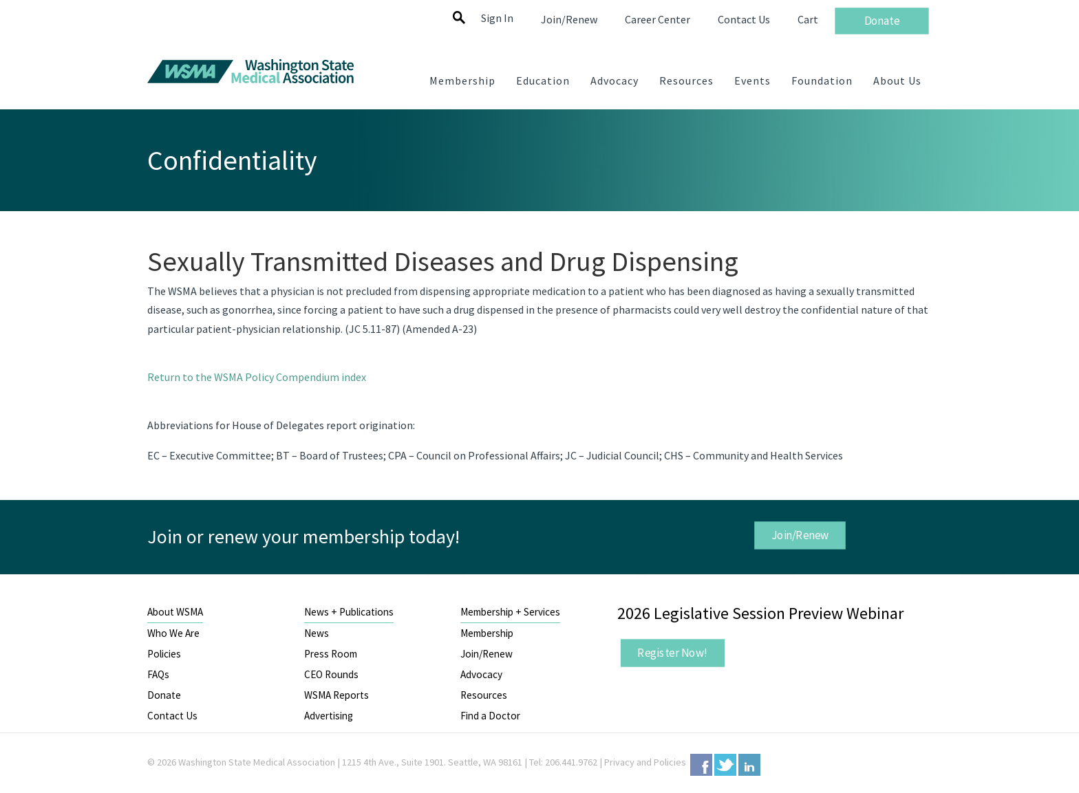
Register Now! (672, 652)
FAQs (158, 674)
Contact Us (172, 715)
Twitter (725, 765)
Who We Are (173, 633)
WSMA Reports (336, 695)
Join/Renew (800, 535)
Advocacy (481, 674)
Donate (164, 695)
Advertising (328, 715)
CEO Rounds (331, 674)
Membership (486, 633)
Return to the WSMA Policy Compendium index (256, 377)
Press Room (330, 653)
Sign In (497, 18)
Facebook (701, 765)
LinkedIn (749, 765)
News (316, 633)
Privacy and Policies (645, 762)
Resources (483, 695)
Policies (164, 653)
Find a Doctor (490, 715)
